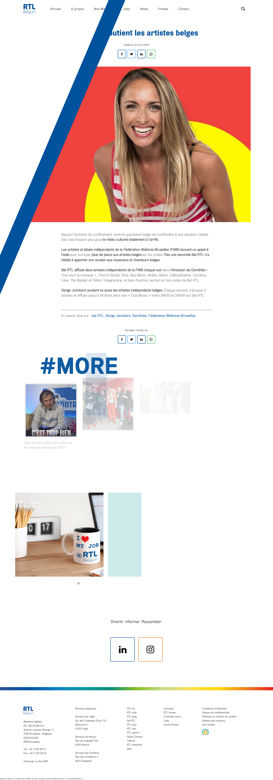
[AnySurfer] (205, 731)
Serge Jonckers (118, 315)
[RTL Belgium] (32, 9)
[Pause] (78, 583)
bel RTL (98, 315)
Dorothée (139, 315)
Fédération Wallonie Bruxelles (172, 315)
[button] (243, 9)
